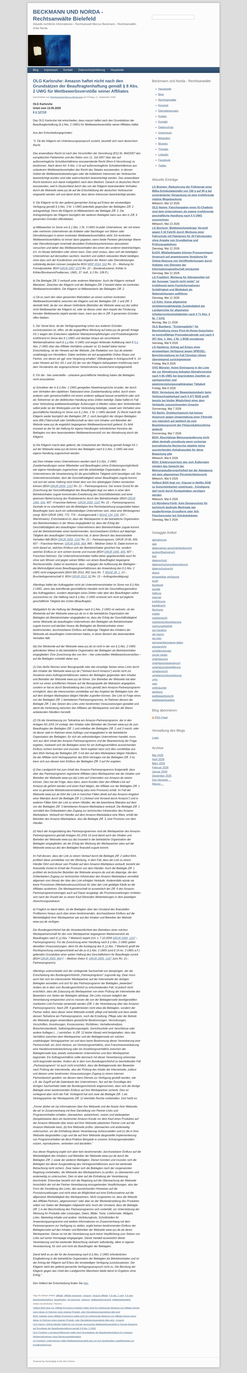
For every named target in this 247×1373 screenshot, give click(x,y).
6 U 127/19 (39, 112)
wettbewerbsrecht (162, 696)
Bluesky (163, 143)
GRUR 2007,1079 (71, 268)
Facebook (164, 160)
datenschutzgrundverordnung (170, 564)
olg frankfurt (159, 630)
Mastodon (164, 138)
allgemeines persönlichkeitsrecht (172, 548)
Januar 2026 (159, 771)
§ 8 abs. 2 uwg (116, 1295)
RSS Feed (161, 717)
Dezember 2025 (162, 775)
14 (60, 938)
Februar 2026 (160, 767)
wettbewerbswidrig (121, 1299)
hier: (86, 1283)
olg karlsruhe (73, 1299)
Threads (163, 149)
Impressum (51, 69)
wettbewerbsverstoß (101, 1299)
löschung (157, 609)
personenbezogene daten (167, 642)
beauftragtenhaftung (43, 1299)
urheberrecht (160, 671)
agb (154, 544)
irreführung (158, 601)
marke (156, 613)
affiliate (59, 1295)
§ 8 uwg (129, 1295)
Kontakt (68, 69)
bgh (154, 556)
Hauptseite (117, 69)
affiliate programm (73, 1295)
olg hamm (158, 634)
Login (155, 737)
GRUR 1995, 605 (114, 551)
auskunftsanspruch (163, 552)
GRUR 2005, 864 (75, 543)
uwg (154, 683)
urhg (154, 679)
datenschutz (159, 560)
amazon (87, 1295)
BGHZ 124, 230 (109, 514)
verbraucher (159, 687)
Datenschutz (166, 127)
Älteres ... (158, 784)
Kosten (162, 116)
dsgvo (155, 572)
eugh (155, 581)
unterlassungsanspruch (166, 663)
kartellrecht (158, 605)
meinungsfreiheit (162, 626)
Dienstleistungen (168, 110)
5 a (66, 342)
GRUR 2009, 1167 (61, 486)
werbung (85, 1299)
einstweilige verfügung (165, 576)
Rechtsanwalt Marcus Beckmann (66, 97)
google (156, 589)
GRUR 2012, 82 (81, 576)
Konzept (163, 105)
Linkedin (163, 154)
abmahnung (159, 539)
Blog (35, 69)
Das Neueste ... (161, 779)
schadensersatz (161, 650)
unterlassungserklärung (166, 667)
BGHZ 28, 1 (112, 572)
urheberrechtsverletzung (167, 675)
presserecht (159, 646)
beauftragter (60, 1299)
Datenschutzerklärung (91, 69)
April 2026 (158, 759)
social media (159, 654)
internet (156, 597)
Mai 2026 (157, 755)
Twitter (162, 165)
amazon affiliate (100, 1295)
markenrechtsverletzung (166, 622)
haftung (156, 593)
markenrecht (159, 617)
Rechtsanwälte (167, 99)
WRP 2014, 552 (97, 264)
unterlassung (160, 659)
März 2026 (158, 763)
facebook (157, 585)
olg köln (156, 638)
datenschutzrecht (162, 568)
